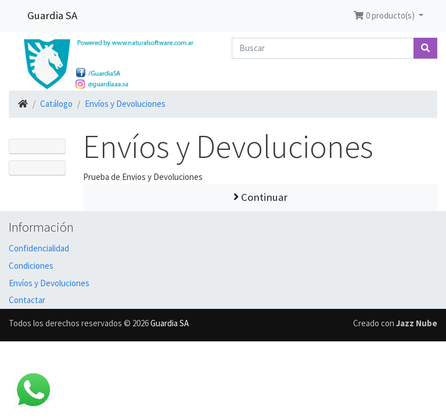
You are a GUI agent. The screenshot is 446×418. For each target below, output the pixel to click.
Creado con (395, 323)
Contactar (27, 299)
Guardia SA (52, 15)
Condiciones (31, 265)
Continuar (260, 197)
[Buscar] (323, 48)
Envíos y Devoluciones (125, 103)
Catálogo (56, 103)
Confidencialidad (39, 248)
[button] (388, 16)
